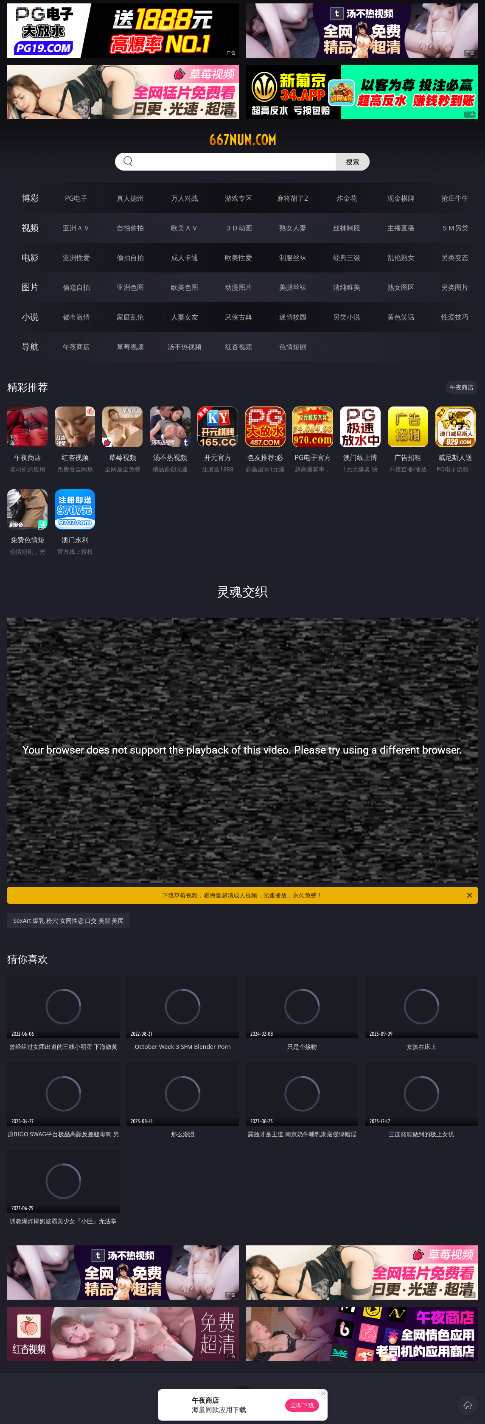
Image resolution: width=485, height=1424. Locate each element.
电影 (30, 257)
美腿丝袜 (292, 287)
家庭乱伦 (130, 317)
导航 (30, 346)
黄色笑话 (401, 317)
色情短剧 (292, 346)
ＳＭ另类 (454, 228)
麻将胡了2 (292, 198)
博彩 (30, 198)
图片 (30, 287)
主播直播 (401, 228)
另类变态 (454, 257)
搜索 (352, 161)
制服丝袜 (292, 257)
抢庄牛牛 (454, 198)
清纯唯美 (346, 287)
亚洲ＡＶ (76, 228)
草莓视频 (130, 346)
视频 (30, 227)
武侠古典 (238, 317)
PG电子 (76, 198)
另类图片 (454, 287)
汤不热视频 (185, 346)
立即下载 (302, 1405)
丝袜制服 (346, 228)
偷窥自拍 (76, 287)
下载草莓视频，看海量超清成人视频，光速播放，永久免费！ (317, 895)
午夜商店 (76, 346)
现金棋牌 (401, 198)
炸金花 (346, 198)
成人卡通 (184, 257)
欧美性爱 (238, 257)
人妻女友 (184, 317)
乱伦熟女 (401, 257)
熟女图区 (401, 287)
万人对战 (184, 198)
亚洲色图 (130, 287)
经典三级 (346, 257)
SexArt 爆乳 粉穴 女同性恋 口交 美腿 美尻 (68, 921)
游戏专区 (238, 198)
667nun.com (242, 140)
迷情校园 (292, 317)
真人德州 (130, 198)
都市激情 (76, 317)
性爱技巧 (454, 317)
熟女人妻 (292, 228)
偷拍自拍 (130, 257)
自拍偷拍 (130, 228)
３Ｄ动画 (238, 228)
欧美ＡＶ (184, 228)
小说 (30, 316)
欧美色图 (184, 287)
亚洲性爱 (76, 257)
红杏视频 (238, 346)
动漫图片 (238, 287)
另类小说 (346, 317)
